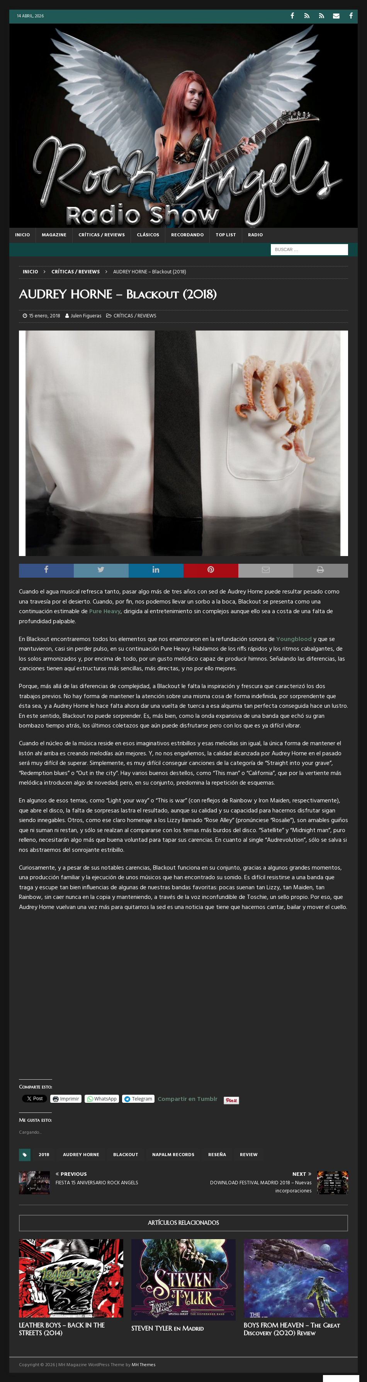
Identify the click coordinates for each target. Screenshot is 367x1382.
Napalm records (173, 1154)
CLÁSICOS (148, 235)
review (249, 1154)
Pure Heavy (105, 611)
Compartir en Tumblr (187, 1097)
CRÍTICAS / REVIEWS (101, 235)
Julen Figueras (86, 316)
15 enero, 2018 (44, 316)
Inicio (22, 235)
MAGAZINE (54, 235)
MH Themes (144, 1364)
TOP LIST (226, 235)
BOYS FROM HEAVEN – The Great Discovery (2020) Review (292, 1328)
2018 (44, 1154)
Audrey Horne (81, 1154)
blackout (125, 1154)
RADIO (255, 235)
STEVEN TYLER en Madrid (167, 1328)
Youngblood (294, 639)
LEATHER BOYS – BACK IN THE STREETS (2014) (62, 1328)
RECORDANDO (187, 235)
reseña (217, 1154)
